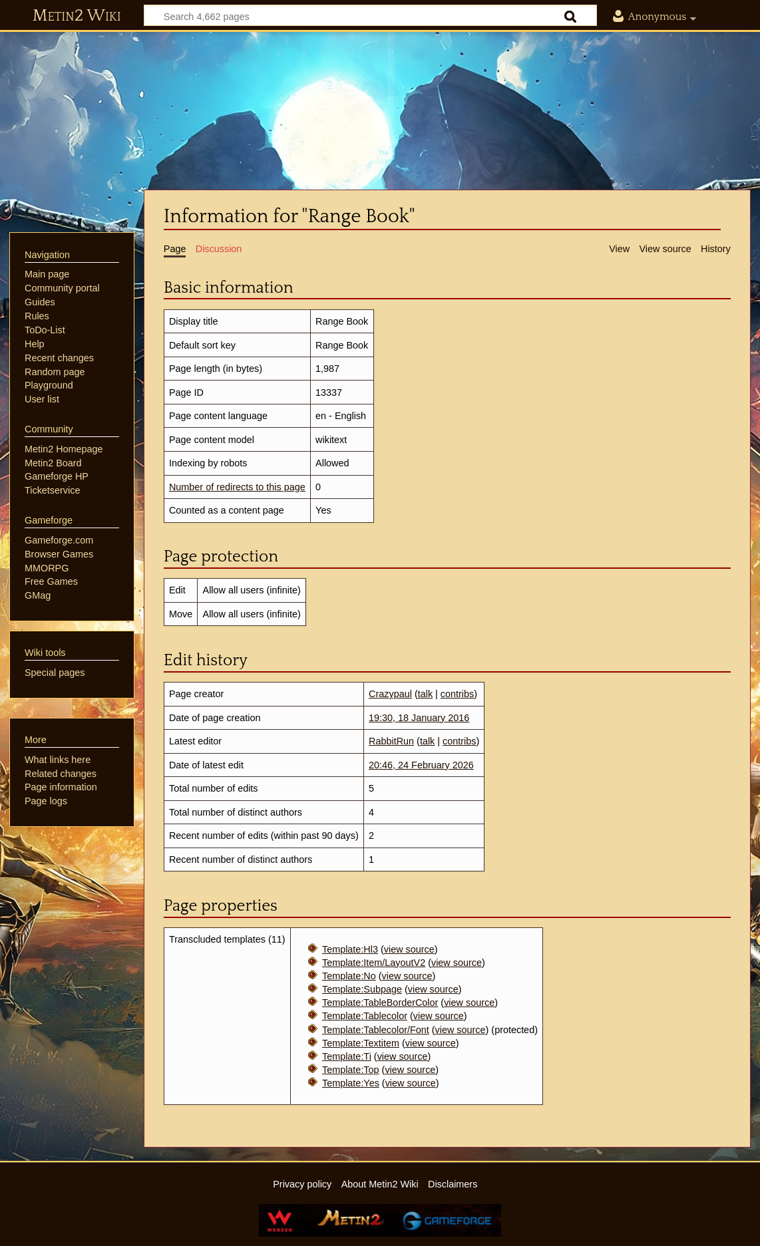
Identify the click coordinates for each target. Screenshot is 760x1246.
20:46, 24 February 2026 (421, 765)
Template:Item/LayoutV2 (373, 962)
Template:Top (350, 1069)
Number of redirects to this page (237, 487)
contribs (457, 694)
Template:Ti (346, 1056)
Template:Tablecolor (364, 1016)
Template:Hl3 (350, 949)
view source (409, 949)
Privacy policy (302, 1184)
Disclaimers (452, 1184)
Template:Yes (350, 1083)
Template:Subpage (362, 989)
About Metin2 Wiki (380, 1184)
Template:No (349, 976)
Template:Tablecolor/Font (375, 1029)
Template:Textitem (360, 1043)
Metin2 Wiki (77, 16)
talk (425, 694)
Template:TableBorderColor (380, 1002)
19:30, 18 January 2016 (419, 717)
